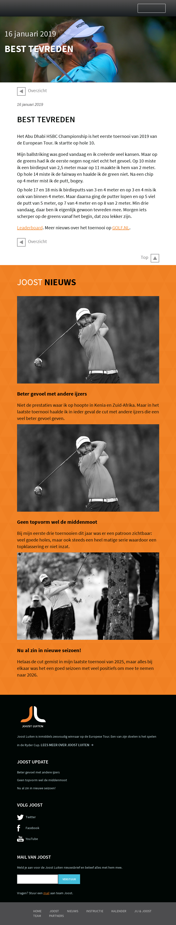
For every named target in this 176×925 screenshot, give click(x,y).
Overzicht (37, 90)
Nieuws (72, 911)
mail (46, 893)
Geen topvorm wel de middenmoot (57, 522)
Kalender (118, 911)
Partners (56, 916)
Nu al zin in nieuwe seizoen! (49, 650)
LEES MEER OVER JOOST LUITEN (65, 745)
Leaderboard (30, 227)
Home (37, 911)
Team (37, 916)
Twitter (31, 817)
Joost (46, 282)
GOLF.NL (120, 227)
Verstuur (69, 879)
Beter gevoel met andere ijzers (52, 393)
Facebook (32, 828)
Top (144, 257)
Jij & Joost (143, 911)
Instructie (94, 911)
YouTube (32, 839)
